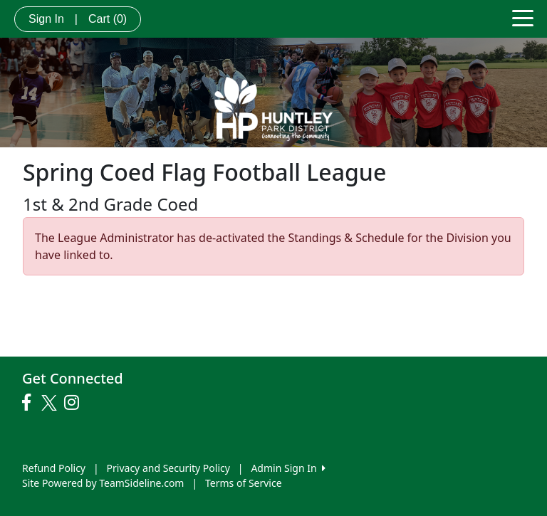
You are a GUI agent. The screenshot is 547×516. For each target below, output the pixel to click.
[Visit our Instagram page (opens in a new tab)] (75, 403)
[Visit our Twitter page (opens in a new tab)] (51, 403)
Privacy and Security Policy (168, 468)
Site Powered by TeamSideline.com (103, 483)
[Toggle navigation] (523, 17)
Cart (107, 19)
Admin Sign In (288, 468)
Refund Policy (53, 468)
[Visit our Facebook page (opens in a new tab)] (30, 403)
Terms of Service (243, 483)
